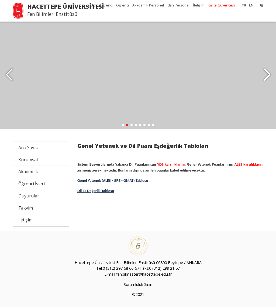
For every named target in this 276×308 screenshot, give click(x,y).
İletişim (198, 5)
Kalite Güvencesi (221, 5)
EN (251, 5)
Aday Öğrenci (102, 5)
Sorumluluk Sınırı (138, 285)
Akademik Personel (148, 5)
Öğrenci (123, 5)
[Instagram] (260, 5)
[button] (267, 75)
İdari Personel (178, 5)
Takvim (25, 209)
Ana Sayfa (28, 148)
